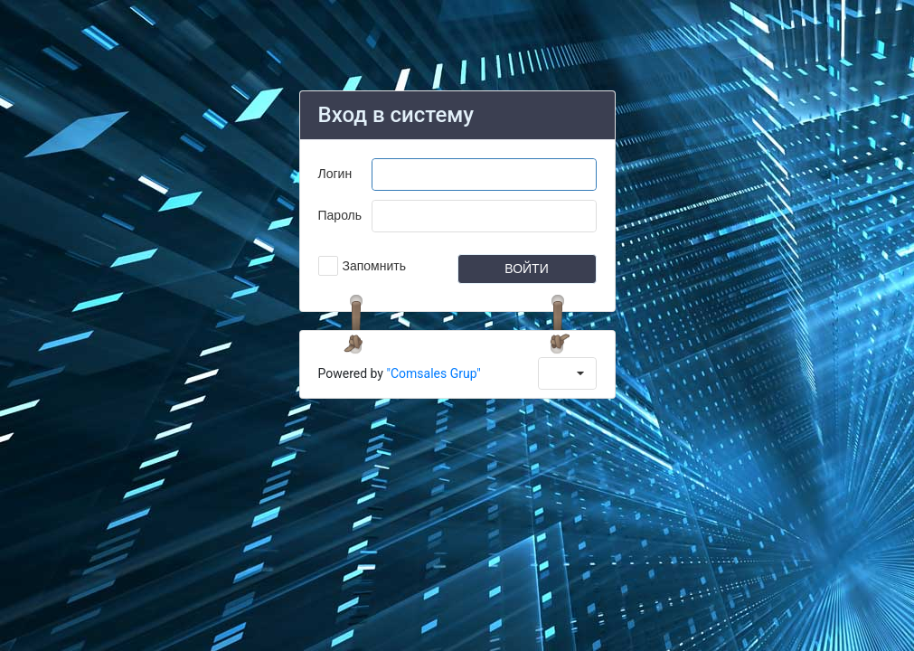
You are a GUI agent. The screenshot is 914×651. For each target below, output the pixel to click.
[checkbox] (362, 266)
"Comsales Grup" (433, 373)
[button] (527, 269)
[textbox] (484, 174)
